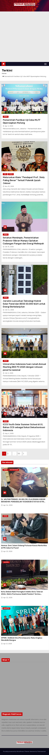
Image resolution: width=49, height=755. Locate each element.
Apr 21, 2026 (7, 644)
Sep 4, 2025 (9, 433)
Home (4, 73)
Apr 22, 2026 (7, 598)
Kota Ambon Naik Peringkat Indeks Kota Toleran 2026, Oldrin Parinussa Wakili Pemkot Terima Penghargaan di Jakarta (22, 594)
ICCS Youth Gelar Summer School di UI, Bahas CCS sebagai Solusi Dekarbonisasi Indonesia (24, 427)
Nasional (6, 562)
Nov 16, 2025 (9, 186)
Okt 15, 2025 (9, 247)
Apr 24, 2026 (7, 505)
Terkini (6, 116)
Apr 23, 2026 (7, 551)
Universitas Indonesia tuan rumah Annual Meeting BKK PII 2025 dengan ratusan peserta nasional (24, 367)
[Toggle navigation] (45, 64)
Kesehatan (6, 608)
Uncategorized (14, 470)
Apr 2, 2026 (9, 126)
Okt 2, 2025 (9, 373)
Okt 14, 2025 (9, 310)
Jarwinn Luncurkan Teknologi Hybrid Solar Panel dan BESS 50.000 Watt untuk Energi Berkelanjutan (24, 304)
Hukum (5, 470)
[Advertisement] (24, 36)
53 (19, 453)
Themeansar (41, 751)
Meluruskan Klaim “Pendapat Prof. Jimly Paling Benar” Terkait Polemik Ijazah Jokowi (24, 180)
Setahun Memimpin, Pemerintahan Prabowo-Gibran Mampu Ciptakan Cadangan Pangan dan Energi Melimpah (23, 240)
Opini (5, 174)
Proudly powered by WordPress (13, 751)
